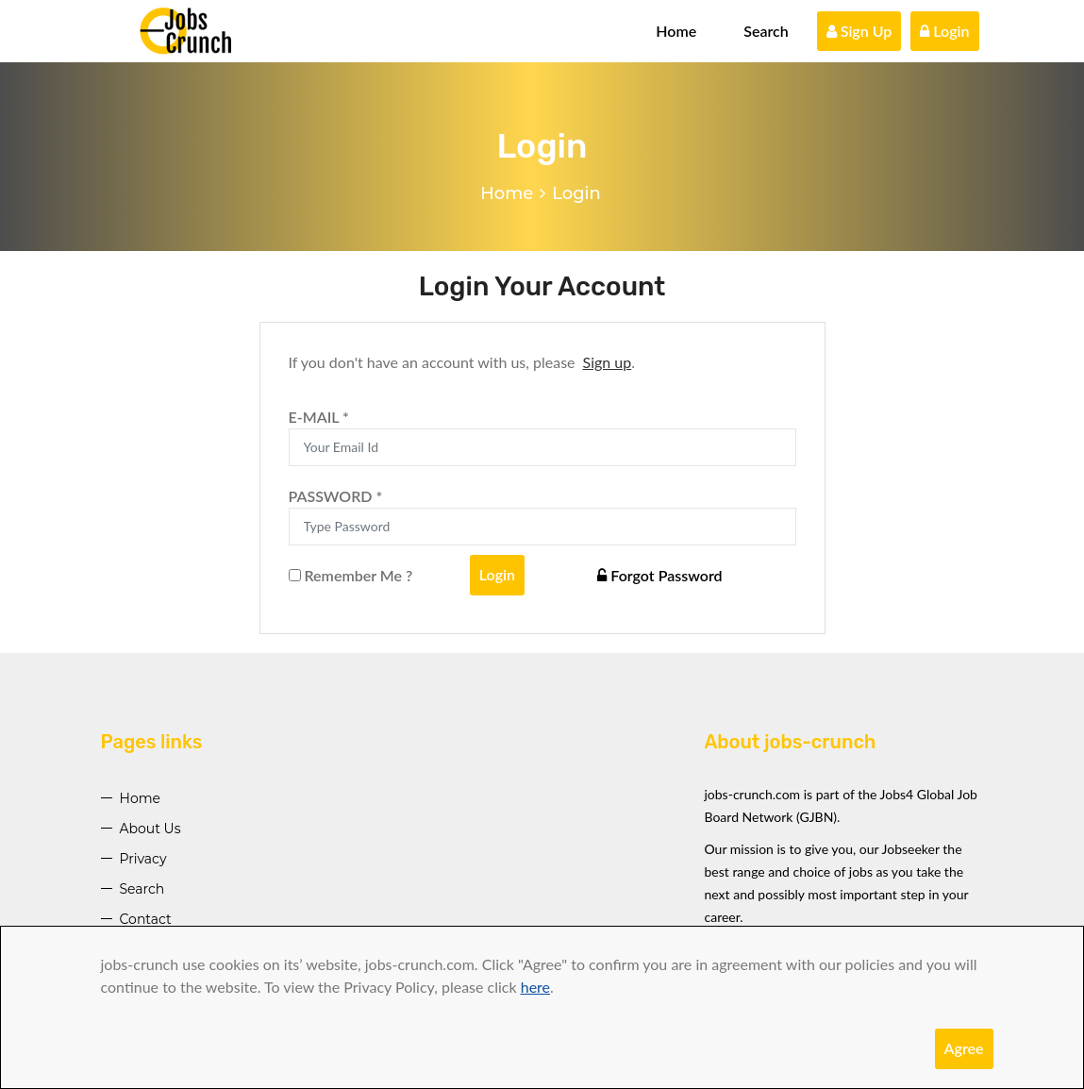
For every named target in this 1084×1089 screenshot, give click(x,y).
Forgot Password (659, 575)
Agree (964, 1048)
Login (944, 31)
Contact (146, 919)
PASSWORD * (336, 496)
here (535, 987)
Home (676, 31)
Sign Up (859, 31)
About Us (150, 828)
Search (766, 31)
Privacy (143, 858)
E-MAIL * (319, 417)
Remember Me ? (351, 575)
